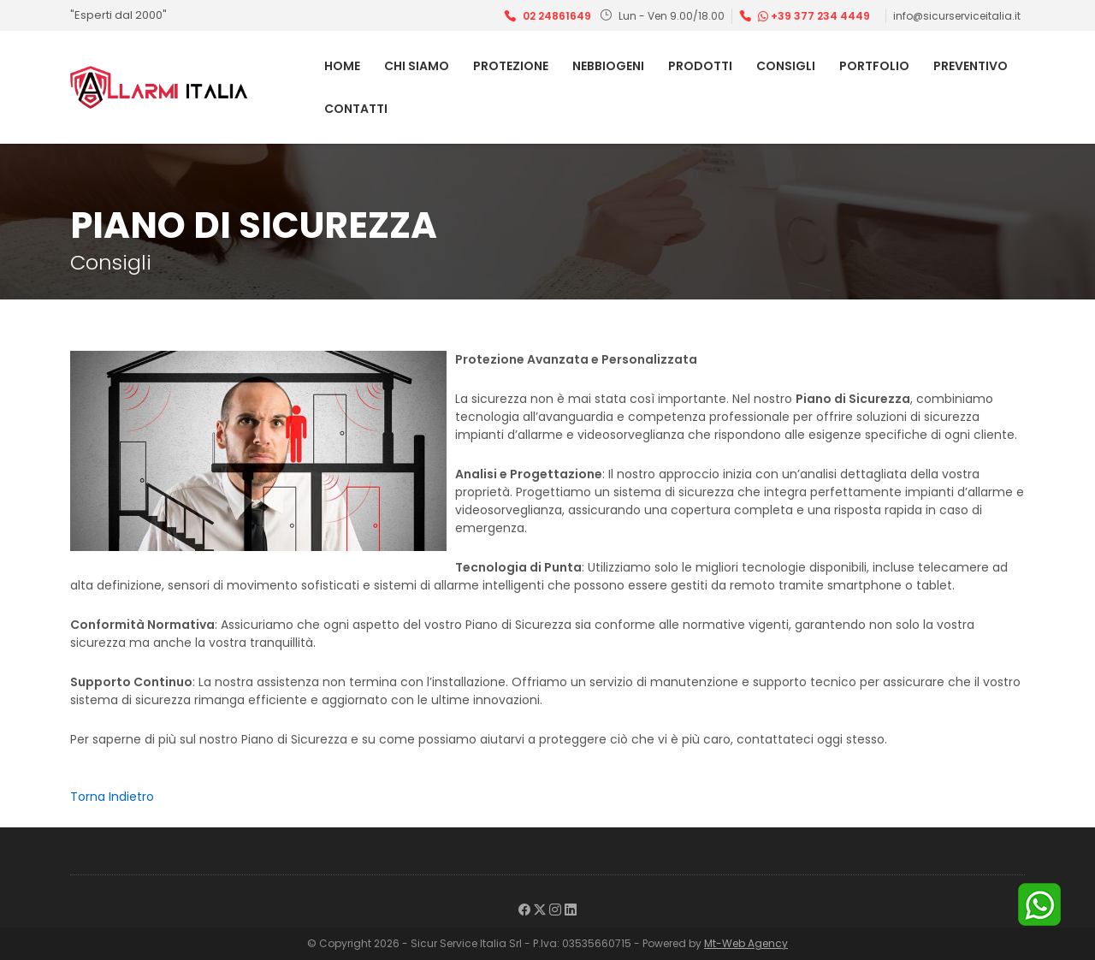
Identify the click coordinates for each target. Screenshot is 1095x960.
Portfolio (874, 65)
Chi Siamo (416, 65)
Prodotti (700, 65)
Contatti (356, 108)
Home (342, 65)
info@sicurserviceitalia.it (957, 16)
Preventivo (970, 65)
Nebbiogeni (608, 65)
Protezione (510, 65)
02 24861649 (557, 16)
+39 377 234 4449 (814, 16)
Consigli (785, 65)
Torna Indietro (112, 796)
